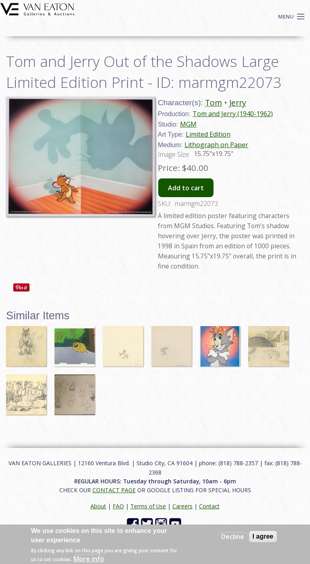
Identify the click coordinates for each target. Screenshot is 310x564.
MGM (188, 124)
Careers (182, 506)
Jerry (237, 102)
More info (88, 558)
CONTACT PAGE (114, 490)
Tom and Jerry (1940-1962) (233, 113)
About (98, 506)
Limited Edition (208, 134)
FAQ (118, 506)
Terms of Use (148, 506)
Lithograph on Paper (216, 144)
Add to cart (186, 187)
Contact (209, 506)
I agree (263, 536)
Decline (232, 536)
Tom (213, 102)
